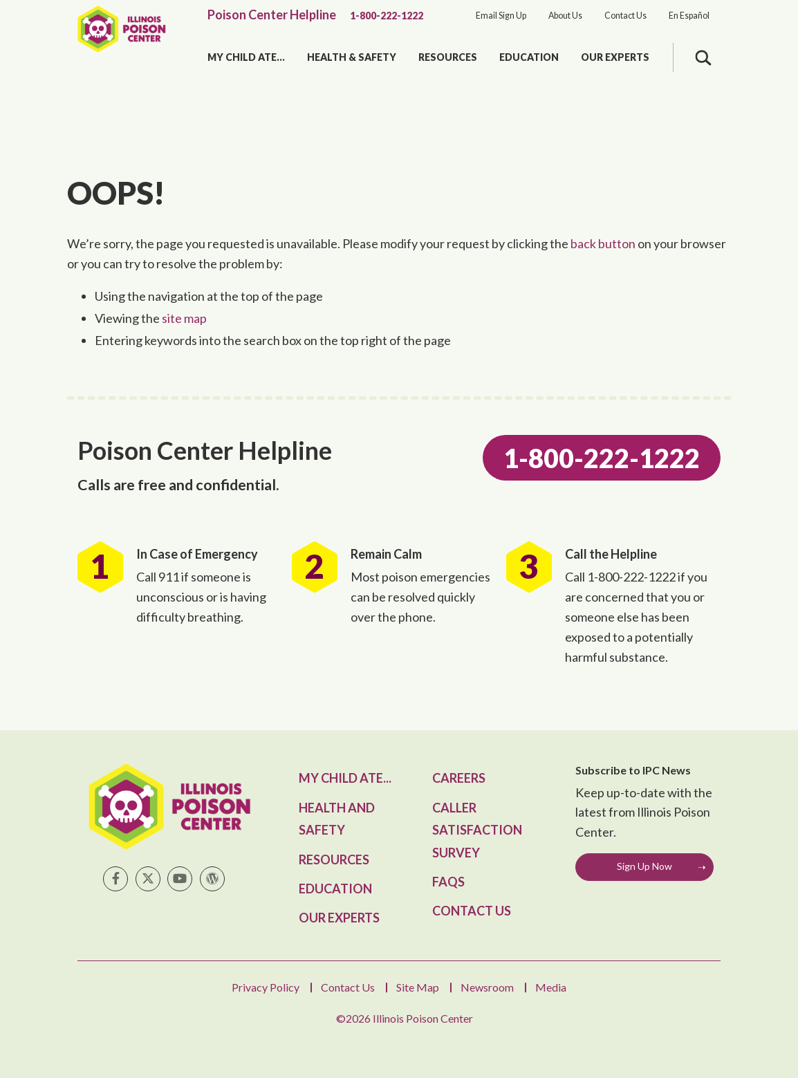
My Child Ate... (246, 57)
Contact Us (625, 15)
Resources (447, 57)
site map (184, 318)
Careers (458, 778)
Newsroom (487, 987)
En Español (689, 15)
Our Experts (615, 57)
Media (550, 987)
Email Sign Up (501, 15)
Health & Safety (351, 57)
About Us (565, 15)
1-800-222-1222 (386, 15)
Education (529, 57)
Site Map (417, 987)
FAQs (448, 881)
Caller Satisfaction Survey (477, 830)
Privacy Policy (265, 987)
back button (602, 243)
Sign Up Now (644, 866)
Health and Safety (337, 818)
